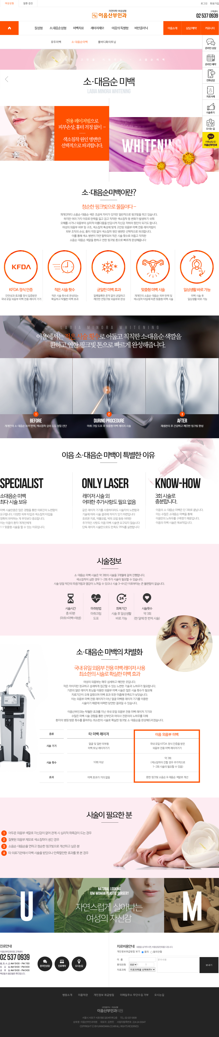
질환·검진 (28, 3)
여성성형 (9, 3)
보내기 (209, 965)
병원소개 (67, 995)
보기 (138, 951)
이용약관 (83, 995)
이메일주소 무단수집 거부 (134, 995)
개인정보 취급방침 (104, 995)
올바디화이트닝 (107, 42)
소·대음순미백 (80, 42)
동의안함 (156, 952)
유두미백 (56, 42)
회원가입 (214, 3)
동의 (145, 952)
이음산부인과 (110, 14)
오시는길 (159, 995)
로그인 (204, 3)
